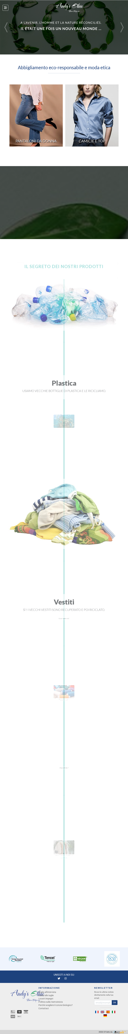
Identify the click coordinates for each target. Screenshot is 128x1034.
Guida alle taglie (46, 995)
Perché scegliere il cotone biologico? (55, 1005)
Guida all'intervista (47, 992)
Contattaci (43, 1008)
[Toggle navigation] (5, 8)
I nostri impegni (45, 998)
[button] (6, 27)
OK (114, 1002)
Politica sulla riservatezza (50, 1002)
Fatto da (115, 1032)
